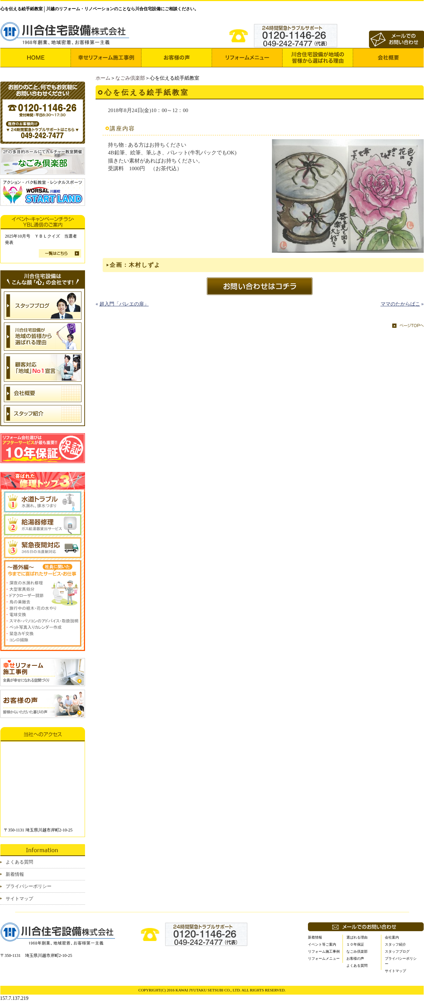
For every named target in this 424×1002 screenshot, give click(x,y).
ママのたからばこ (400, 304)
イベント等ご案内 (322, 944)
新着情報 (15, 874)
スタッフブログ (397, 951)
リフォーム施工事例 (324, 951)
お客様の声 (355, 958)
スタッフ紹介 (395, 944)
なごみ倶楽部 (130, 78)
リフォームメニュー (324, 958)
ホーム (103, 78)
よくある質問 (19, 862)
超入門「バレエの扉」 (124, 304)
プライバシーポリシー (29, 886)
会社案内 (392, 937)
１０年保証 (355, 944)
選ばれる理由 (357, 937)
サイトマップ (19, 898)
